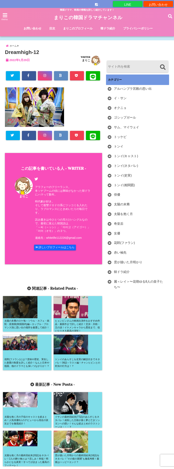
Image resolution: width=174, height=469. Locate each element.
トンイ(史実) (123, 179)
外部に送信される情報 (53, 440)
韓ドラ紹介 (107, 28)
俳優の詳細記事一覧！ (18, 440)
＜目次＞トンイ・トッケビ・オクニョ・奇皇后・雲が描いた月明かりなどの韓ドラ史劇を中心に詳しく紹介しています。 (74, 450)
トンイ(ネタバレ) (126, 169)
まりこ (86, 64)
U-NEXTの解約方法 (16, 430)
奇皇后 (118, 227)
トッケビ (120, 140)
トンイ (118, 150)
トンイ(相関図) (124, 189)
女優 (117, 237)
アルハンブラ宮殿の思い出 (133, 92)
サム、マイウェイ (126, 131)
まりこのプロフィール (78, 28)
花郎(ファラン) (124, 246)
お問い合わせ (158, 4)
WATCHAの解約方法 (49, 430)
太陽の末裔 (122, 208)
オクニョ (120, 111)
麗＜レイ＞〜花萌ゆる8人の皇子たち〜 (138, 288)
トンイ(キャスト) (126, 160)
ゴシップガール (125, 121)
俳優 (117, 198)
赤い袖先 (120, 256)
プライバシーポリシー (138, 28)
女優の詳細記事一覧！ (88, 440)
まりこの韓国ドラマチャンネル (88, 17)
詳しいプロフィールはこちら (58, 253)
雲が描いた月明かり (128, 266)
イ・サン (120, 102)
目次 (52, 28)
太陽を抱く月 (123, 217)
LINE (127, 4)
